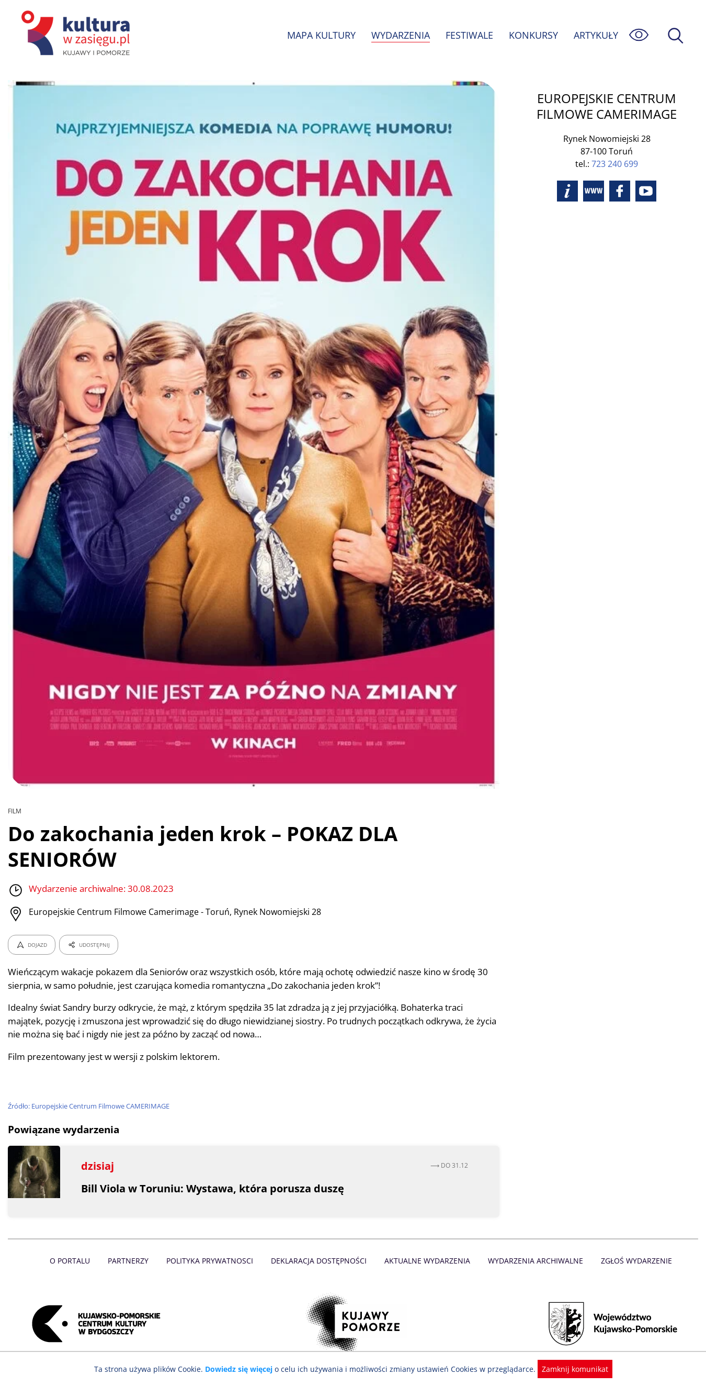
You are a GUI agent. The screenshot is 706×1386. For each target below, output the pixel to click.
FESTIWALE (469, 35)
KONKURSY (532, 35)
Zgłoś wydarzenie (632, 1261)
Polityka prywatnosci (212, 1261)
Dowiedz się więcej (243, 1369)
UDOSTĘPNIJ (88, 945)
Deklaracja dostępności (319, 1261)
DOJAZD (31, 945)
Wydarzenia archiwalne (532, 1261)
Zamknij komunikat (568, 1369)
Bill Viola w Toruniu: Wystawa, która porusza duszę (213, 1188)
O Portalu (74, 1261)
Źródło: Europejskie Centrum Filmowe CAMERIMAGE (90, 1106)
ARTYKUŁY (595, 35)
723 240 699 (615, 164)
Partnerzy (132, 1261)
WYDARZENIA (399, 35)
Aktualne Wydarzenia (426, 1261)
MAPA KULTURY (320, 35)
